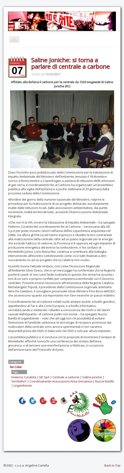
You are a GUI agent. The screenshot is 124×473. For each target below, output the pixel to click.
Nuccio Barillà (104, 381)
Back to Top (112, 465)
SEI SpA (44, 377)
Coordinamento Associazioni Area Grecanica (61, 381)
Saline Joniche (92, 377)
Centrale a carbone (65, 377)
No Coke (16, 367)
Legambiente (23, 385)
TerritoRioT (19, 381)
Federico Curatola (23, 377)
